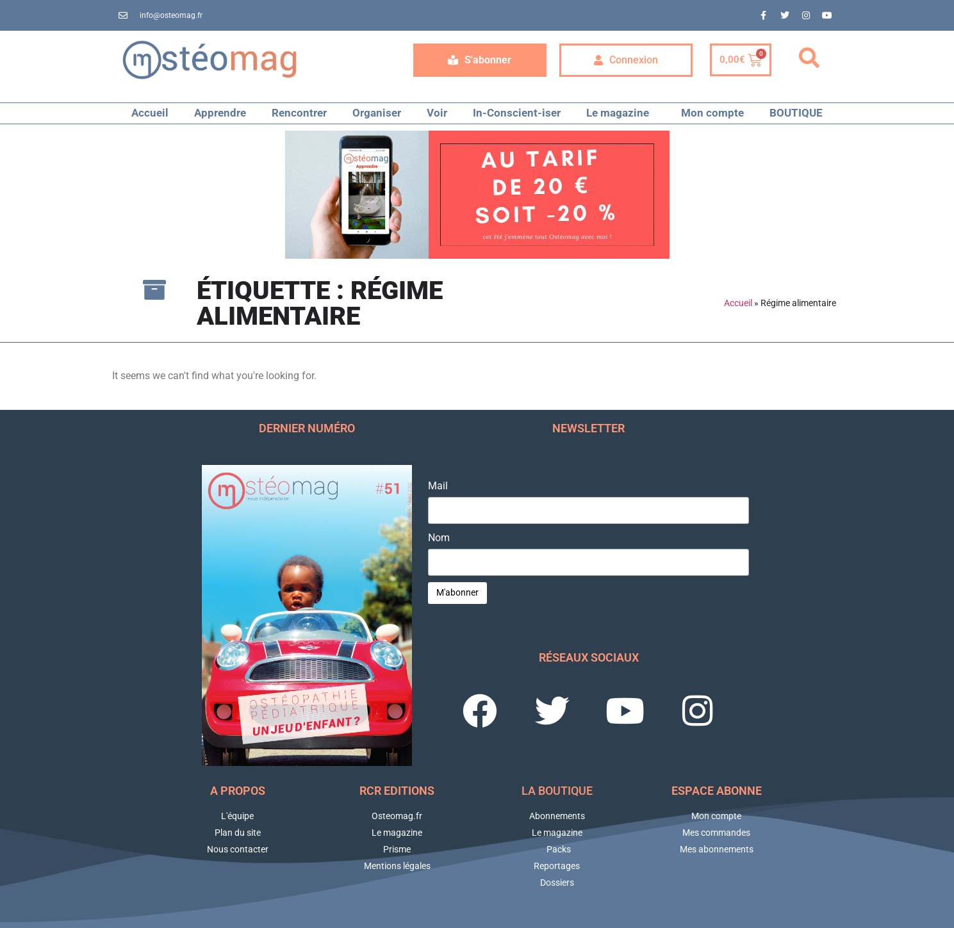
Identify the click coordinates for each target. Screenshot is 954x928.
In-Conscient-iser (517, 112)
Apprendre (220, 112)
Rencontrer (299, 112)
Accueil (150, 112)
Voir (437, 112)
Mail (438, 486)
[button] (809, 58)
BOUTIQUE (796, 112)
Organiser (376, 112)
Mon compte (712, 112)
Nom (439, 538)
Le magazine (620, 113)
